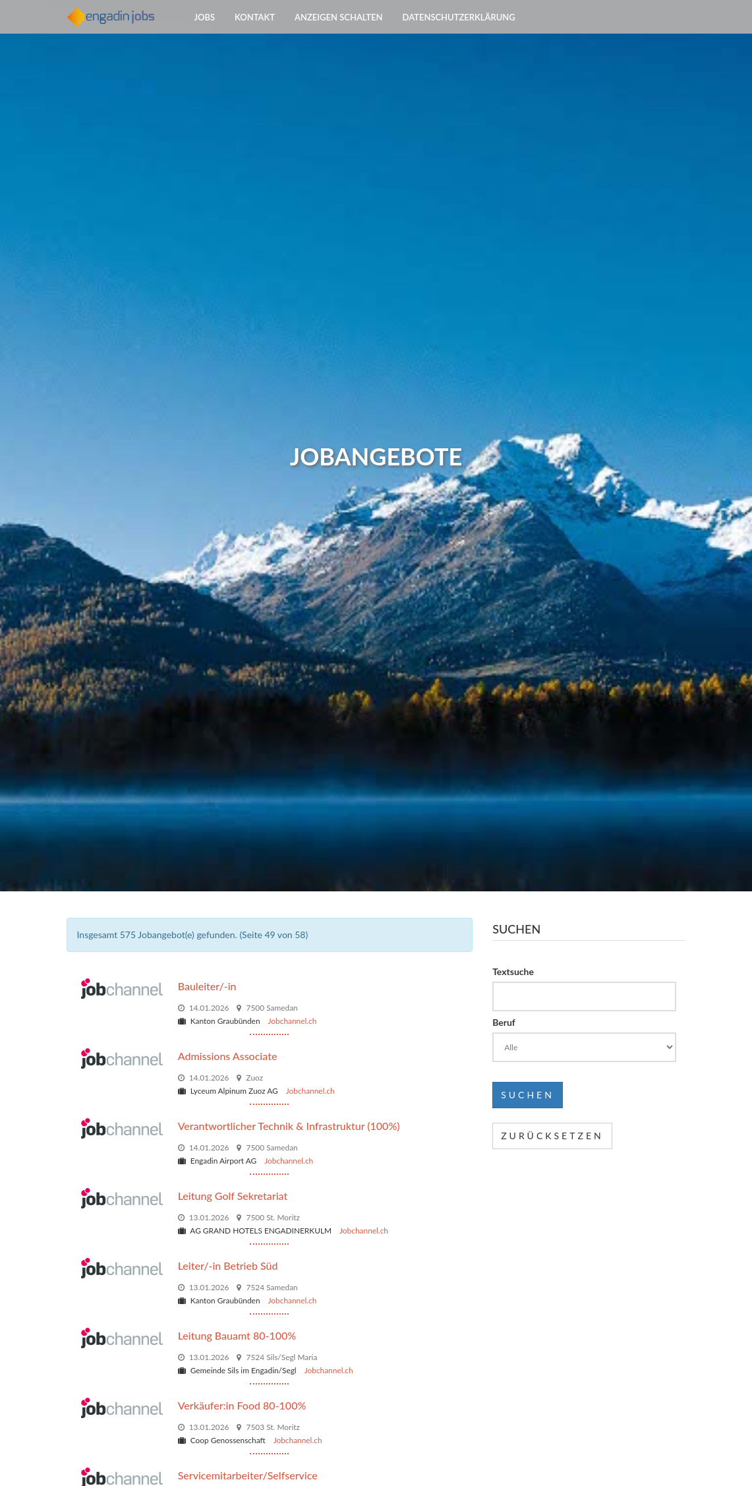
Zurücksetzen (552, 1135)
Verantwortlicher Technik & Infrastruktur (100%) (289, 1125)
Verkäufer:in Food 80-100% (242, 1405)
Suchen (527, 1094)
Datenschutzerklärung (459, 33)
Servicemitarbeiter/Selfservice (248, 1475)
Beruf (503, 1022)
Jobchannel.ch (292, 1021)
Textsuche (513, 971)
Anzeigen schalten (339, 33)
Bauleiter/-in (207, 986)
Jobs (205, 33)
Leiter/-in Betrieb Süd (228, 1265)
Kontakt (255, 33)
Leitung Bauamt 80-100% (237, 1335)
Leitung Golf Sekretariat (233, 1195)
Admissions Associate (227, 1056)
